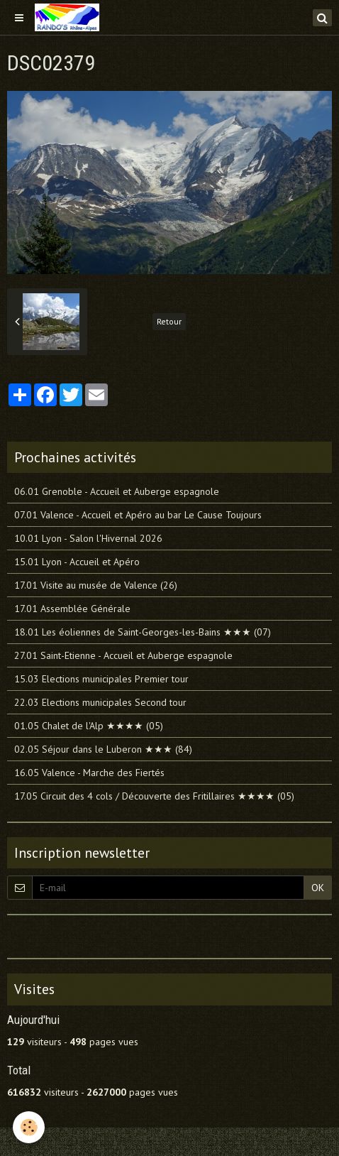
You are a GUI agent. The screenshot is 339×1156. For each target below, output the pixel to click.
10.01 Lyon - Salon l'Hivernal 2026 (88, 538)
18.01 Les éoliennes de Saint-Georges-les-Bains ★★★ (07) (142, 632)
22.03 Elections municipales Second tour (100, 702)
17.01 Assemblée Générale (72, 608)
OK (317, 887)
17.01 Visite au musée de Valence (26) (95, 585)
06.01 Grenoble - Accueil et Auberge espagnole (116, 491)
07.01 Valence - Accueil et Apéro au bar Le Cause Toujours (138, 514)
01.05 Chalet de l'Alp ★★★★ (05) (88, 725)
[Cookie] (29, 1127)
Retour (169, 321)
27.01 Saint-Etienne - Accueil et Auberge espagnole (123, 655)
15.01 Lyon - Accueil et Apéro (77, 561)
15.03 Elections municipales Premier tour (101, 678)
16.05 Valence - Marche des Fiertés (89, 772)
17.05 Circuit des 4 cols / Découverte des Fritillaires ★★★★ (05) (154, 796)
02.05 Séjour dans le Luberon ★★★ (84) (103, 749)
